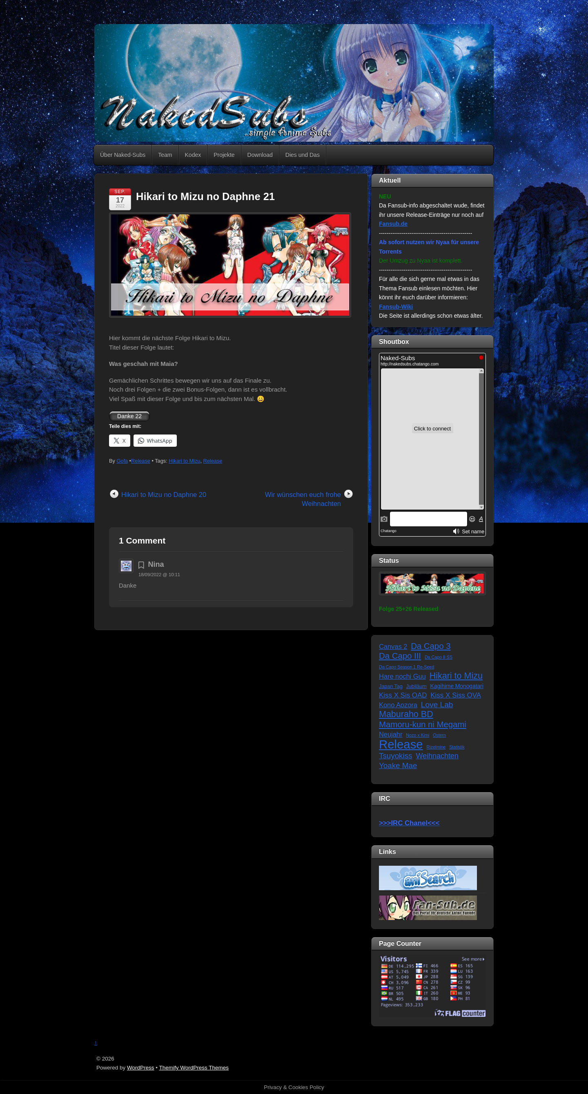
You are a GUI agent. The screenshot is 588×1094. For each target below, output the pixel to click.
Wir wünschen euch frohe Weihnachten (303, 499)
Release (140, 461)
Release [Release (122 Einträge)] (401, 744)
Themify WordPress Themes (194, 1068)
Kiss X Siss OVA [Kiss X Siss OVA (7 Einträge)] (455, 695)
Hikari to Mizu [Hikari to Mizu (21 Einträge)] (456, 676)
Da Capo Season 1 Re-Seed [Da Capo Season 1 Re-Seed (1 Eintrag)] (406, 666)
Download (260, 155)
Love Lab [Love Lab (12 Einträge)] (437, 704)
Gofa (122, 461)
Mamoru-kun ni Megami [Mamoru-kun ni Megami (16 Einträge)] (422, 724)
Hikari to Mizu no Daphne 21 (205, 196)
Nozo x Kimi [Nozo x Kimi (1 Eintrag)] (417, 735)
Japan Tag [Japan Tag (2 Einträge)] (391, 686)
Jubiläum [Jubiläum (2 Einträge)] (416, 686)
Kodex (193, 155)
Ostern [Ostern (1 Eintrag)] (439, 735)
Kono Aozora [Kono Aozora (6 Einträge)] (398, 705)
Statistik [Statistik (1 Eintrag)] (456, 746)
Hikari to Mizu (184, 461)
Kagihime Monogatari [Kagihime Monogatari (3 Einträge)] (456, 686)
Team (165, 155)
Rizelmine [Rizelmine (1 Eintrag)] (436, 746)
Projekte (224, 155)
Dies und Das (302, 155)
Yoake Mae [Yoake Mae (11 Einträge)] (398, 765)
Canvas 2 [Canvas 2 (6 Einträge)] (393, 646)
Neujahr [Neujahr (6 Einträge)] (390, 734)
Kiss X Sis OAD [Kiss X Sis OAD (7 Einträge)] (403, 695)
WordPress (140, 1068)
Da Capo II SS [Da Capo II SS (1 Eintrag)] (438, 657)
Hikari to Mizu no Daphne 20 (163, 494)
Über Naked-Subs (122, 155)
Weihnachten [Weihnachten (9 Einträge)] (437, 756)
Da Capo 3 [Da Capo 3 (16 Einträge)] (430, 646)
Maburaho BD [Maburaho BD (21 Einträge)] (406, 714)
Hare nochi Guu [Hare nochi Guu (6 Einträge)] (402, 676)
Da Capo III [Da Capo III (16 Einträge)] (400, 655)
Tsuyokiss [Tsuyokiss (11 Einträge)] (395, 755)
